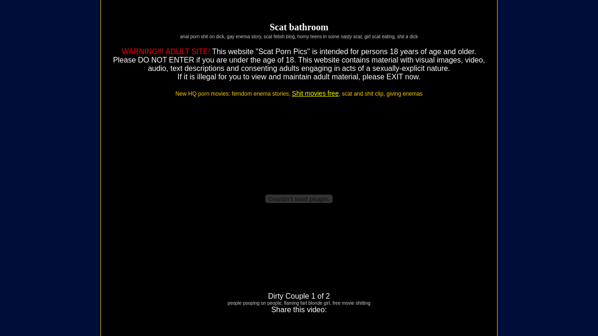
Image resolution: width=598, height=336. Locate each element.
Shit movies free (315, 93)
